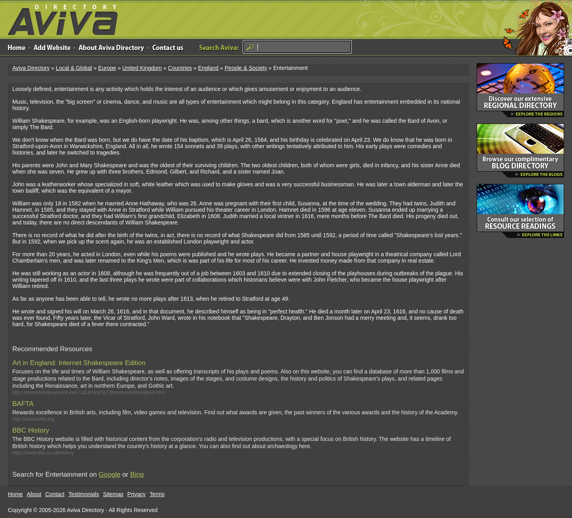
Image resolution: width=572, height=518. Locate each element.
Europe (107, 68)
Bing (137, 474)
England (208, 68)
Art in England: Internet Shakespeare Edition (79, 363)
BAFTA (23, 404)
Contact (54, 494)
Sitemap (113, 494)
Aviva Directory (59, 18)
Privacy (137, 494)
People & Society (246, 68)
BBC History (30, 430)
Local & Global (74, 68)
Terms (157, 494)
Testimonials (83, 494)
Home (15, 494)
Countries (180, 68)
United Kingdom (142, 68)
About (34, 494)
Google (109, 474)
